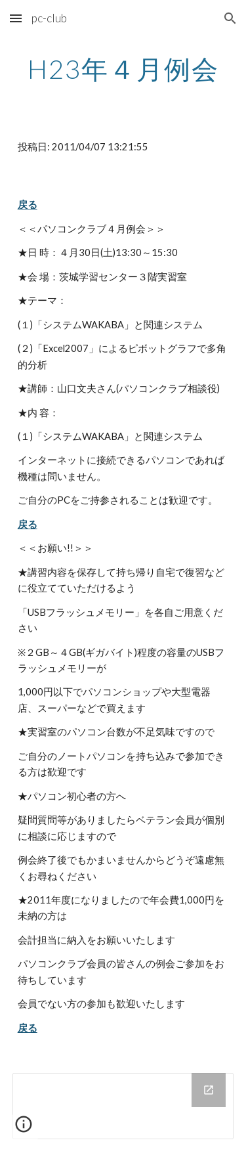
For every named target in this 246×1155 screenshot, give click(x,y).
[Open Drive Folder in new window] (209, 1090)
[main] (123, 69)
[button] (15, 18)
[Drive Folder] (123, 1106)
